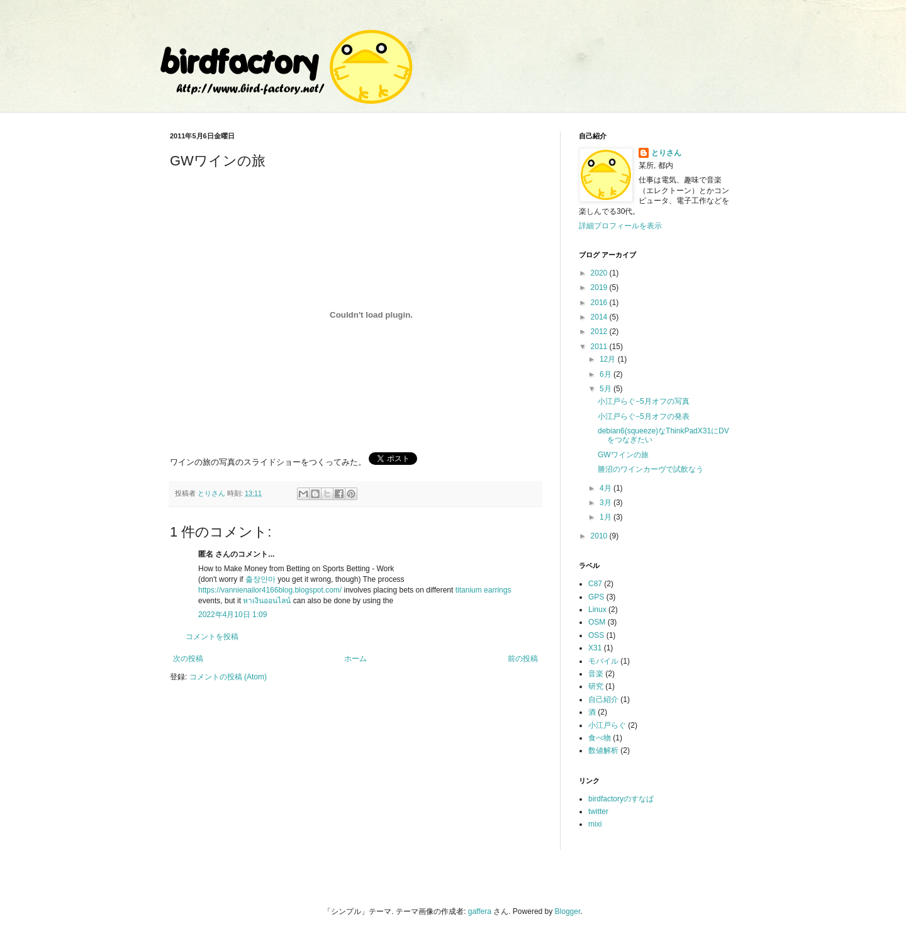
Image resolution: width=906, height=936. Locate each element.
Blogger (568, 911)
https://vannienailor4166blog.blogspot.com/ (270, 590)
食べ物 (599, 737)
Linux (597, 609)
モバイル (603, 661)
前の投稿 (523, 658)
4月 (606, 488)
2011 (600, 346)
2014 (600, 317)
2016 (600, 302)
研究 (595, 686)
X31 (594, 648)
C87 (595, 583)
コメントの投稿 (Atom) (228, 676)
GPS (596, 597)
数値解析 (603, 750)
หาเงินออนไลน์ (267, 600)
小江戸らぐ (607, 725)
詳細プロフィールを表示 (620, 225)
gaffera (479, 911)
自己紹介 (603, 699)
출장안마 (260, 579)
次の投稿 (188, 658)
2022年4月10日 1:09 (232, 614)
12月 (609, 359)
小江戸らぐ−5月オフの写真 (644, 401)
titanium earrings (484, 590)
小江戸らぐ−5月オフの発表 (644, 416)
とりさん (666, 152)
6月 (606, 374)
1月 (606, 517)
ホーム (355, 658)
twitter (598, 811)
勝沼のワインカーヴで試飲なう (650, 469)
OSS (596, 635)
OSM (596, 622)
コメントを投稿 (212, 636)
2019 (600, 287)
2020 (600, 273)
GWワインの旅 (623, 454)
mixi (594, 824)
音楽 (595, 673)
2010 (600, 536)
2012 (600, 331)
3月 (606, 502)
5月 (606, 388)
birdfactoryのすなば (621, 798)
